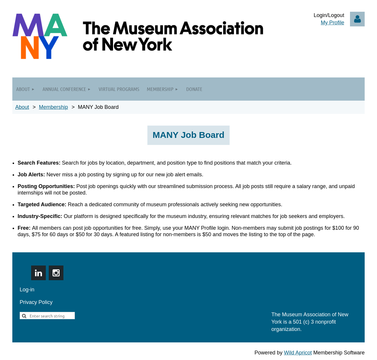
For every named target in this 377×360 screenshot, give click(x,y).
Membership (53, 107)
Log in (357, 19)
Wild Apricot (298, 353)
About (22, 107)
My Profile (332, 23)
